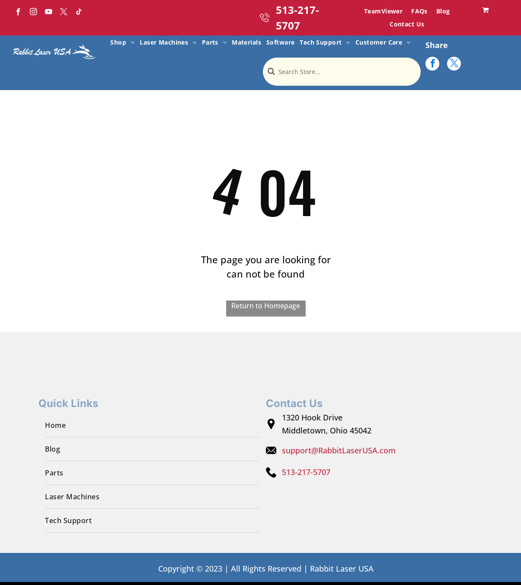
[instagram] (33, 12)
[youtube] (48, 12)
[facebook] (18, 12)
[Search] (342, 72)
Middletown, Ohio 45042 (326, 430)
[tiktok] (79, 12)
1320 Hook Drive (312, 417)
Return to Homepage (265, 305)
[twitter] (63, 12)
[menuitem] (383, 11)
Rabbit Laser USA (342, 568)
